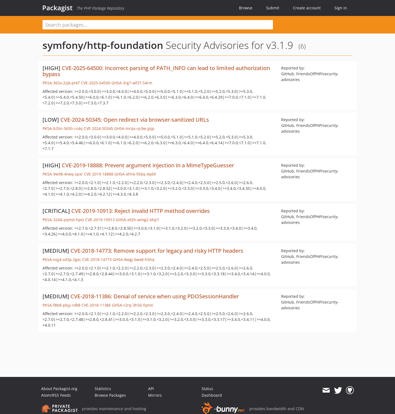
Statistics (103, 388)
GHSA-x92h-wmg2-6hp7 (137, 219)
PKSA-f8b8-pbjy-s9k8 (61, 305)
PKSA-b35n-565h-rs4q (63, 128)
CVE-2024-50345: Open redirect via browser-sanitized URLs (134, 119)
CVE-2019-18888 (98, 174)
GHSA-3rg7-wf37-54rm (131, 82)
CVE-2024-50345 (98, 128)
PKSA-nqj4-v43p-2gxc (62, 259)
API (151, 388)
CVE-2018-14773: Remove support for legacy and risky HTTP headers (156, 250)
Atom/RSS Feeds (56, 395)
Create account (307, 7)
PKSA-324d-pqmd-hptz (63, 219)
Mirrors (155, 395)
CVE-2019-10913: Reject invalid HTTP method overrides (140, 211)
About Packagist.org (59, 388)
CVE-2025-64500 (95, 82)
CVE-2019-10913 (100, 219)
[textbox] (158, 24)
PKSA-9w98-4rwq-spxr (63, 174)
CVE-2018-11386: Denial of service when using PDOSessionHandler (154, 296)
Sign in (340, 7)
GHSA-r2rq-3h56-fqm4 (132, 305)
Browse (245, 7)
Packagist (57, 7)
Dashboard (212, 395)
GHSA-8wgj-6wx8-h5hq (133, 259)
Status (207, 388)
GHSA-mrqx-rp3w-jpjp (134, 128)
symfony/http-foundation (103, 45)
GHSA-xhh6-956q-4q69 (135, 174)
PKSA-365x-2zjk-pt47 (61, 82)
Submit (272, 7)
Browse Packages (110, 395)
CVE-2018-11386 (96, 305)
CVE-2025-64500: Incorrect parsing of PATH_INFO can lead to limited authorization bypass (156, 71)
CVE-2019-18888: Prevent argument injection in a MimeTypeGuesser (148, 165)
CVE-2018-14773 (97, 259)
